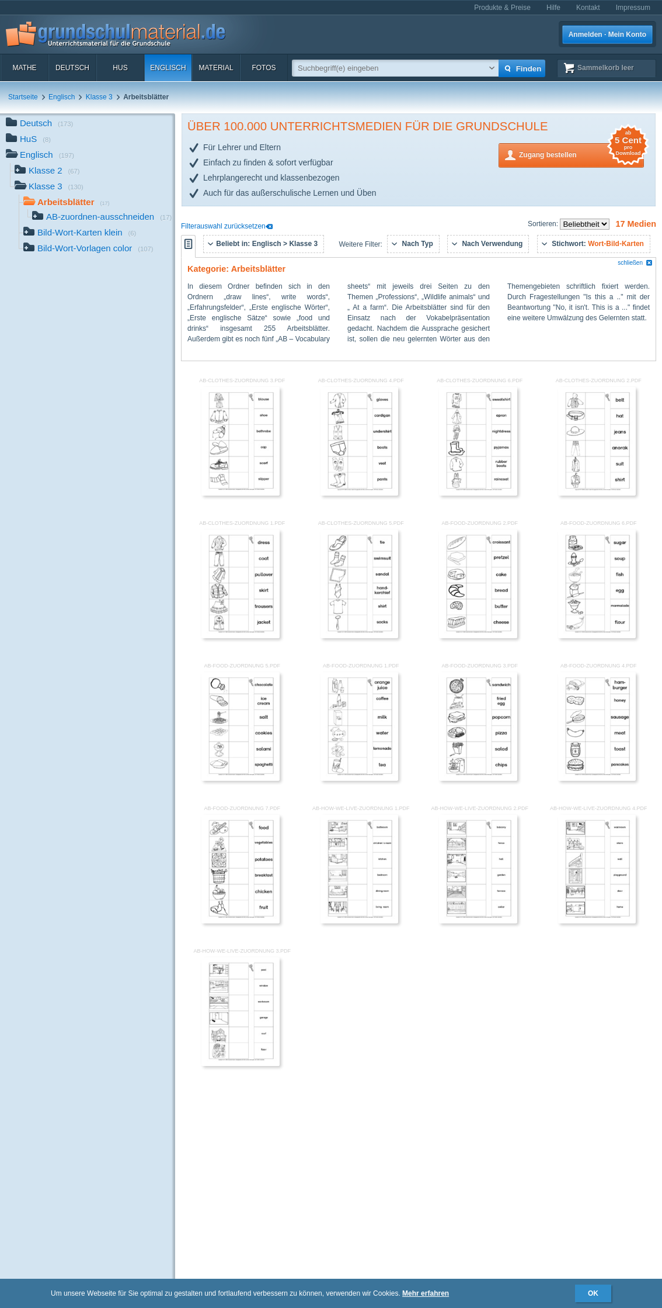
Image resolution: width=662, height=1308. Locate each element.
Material (215, 68)
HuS (120, 68)
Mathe (24, 68)
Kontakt (588, 8)
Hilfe (553, 8)
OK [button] (593, 1293)
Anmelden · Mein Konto (607, 34)
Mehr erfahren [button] (425, 1293)
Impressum (633, 8)
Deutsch (72, 68)
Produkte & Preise (502, 8)
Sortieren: (544, 224)
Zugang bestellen (581, 154)
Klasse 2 (47, 171)
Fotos (264, 68)
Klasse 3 (99, 97)
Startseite (23, 97)
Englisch (168, 68)
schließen (635, 262)
